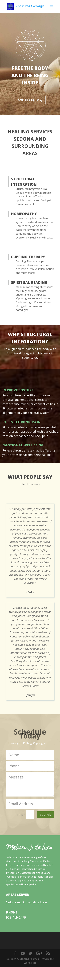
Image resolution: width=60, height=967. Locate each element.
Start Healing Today (30, 99)
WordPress (30, 962)
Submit (45, 814)
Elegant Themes (29, 958)
